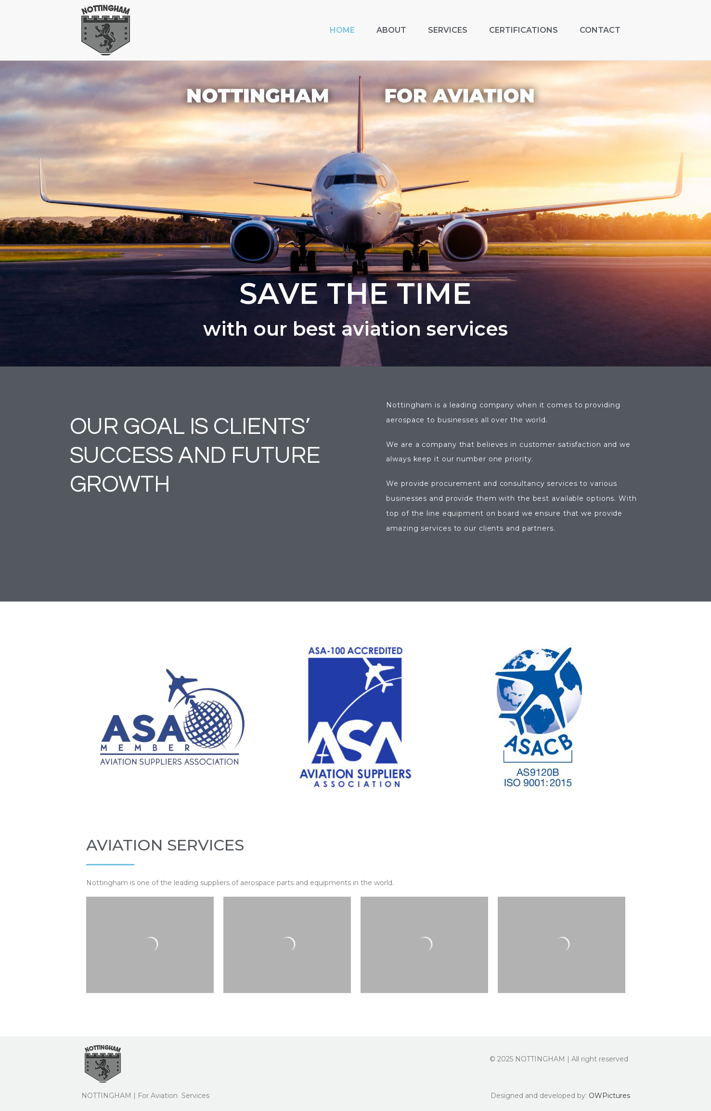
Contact (600, 30)
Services (447, 30)
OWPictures (609, 1095)
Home (342, 30)
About (391, 30)
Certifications (523, 30)
